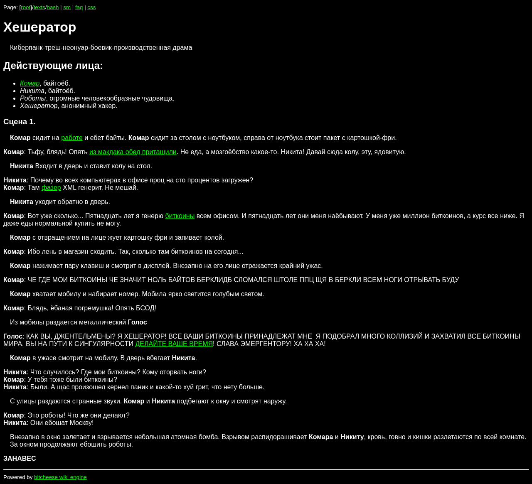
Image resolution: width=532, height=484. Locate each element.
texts (39, 7)
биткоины (180, 215)
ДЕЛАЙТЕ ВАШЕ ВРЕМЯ (174, 343)
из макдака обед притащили (133, 151)
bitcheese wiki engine (60, 477)
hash (53, 7)
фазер (51, 187)
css (91, 7)
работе (72, 137)
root (25, 7)
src (67, 7)
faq (79, 7)
